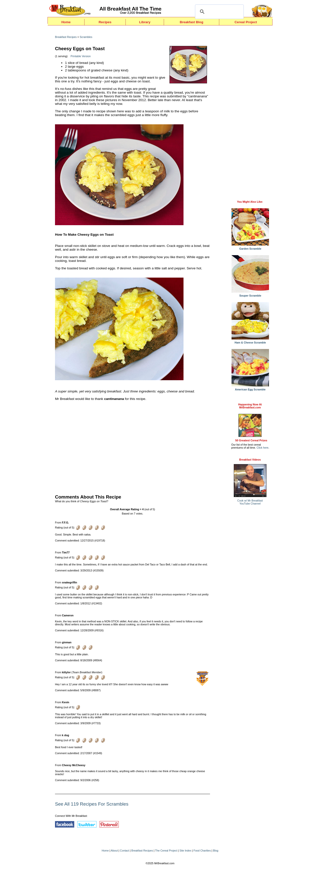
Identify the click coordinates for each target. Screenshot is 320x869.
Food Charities (202, 850)
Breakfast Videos (250, 459)
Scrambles (86, 36)
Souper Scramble (250, 294)
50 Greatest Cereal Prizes (251, 440)
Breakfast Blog (191, 22)
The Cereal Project (166, 850)
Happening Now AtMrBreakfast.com (250, 406)
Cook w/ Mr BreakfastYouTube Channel (250, 502)
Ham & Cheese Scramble (250, 341)
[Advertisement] (132, 446)
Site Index (185, 850)
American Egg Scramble (250, 388)
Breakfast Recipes (65, 36)
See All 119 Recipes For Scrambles (91, 804)
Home (65, 22)
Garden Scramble (250, 247)
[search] (218, 12)
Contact (124, 850)
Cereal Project (245, 22)
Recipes (104, 22)
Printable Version (80, 56)
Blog (215, 850)
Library (144, 22)
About (114, 850)
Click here (262, 447)
